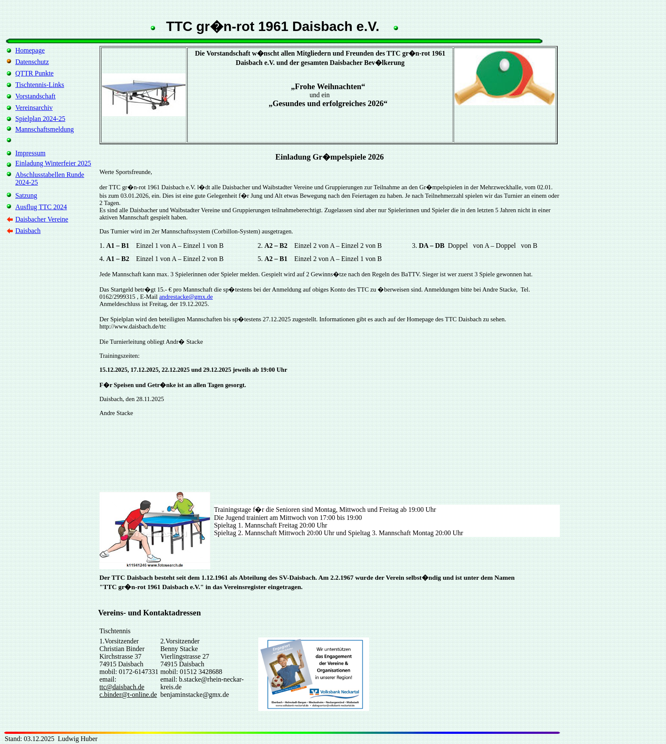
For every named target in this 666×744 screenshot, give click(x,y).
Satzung (26, 195)
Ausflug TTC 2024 (41, 207)
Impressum (30, 153)
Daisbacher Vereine (41, 219)
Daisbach (28, 230)
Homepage (30, 50)
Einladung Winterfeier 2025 (53, 163)
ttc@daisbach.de (121, 687)
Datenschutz (32, 61)
